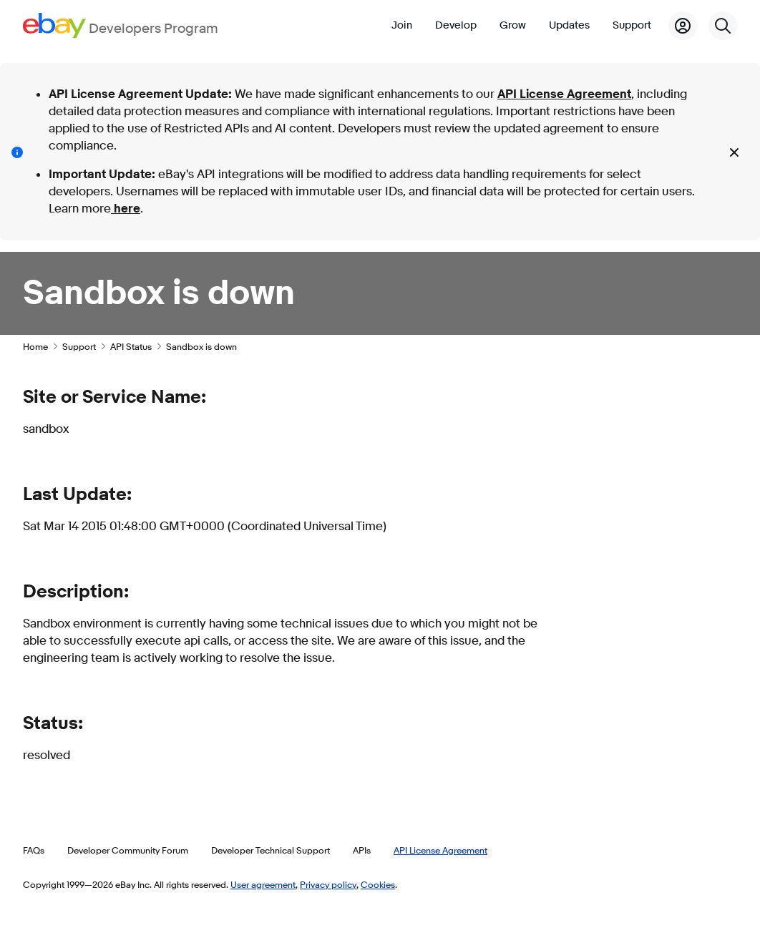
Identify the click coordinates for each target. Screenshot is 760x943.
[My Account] (682, 25)
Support (632, 25)
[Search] (722, 25)
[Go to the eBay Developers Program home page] (120, 25)
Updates (569, 25)
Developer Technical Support (270, 850)
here (125, 208)
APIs (362, 850)
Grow (513, 25)
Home (35, 346)
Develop (456, 25)
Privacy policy (328, 884)
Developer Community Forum (127, 850)
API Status (131, 346)
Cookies (378, 884)
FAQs (33, 850)
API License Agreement (564, 94)
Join (401, 25)
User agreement (263, 884)
